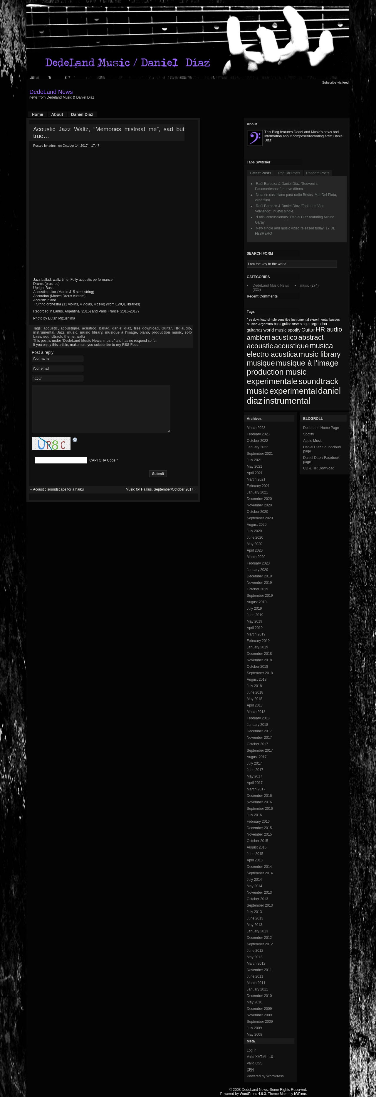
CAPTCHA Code (102, 469)
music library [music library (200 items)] (319, 354)
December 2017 (259, 731)
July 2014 (254, 880)
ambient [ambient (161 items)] (258, 337)
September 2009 (260, 1022)
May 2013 (254, 925)
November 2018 (259, 660)
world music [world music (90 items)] (275, 329)
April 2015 (255, 860)
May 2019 (254, 621)
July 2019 (254, 608)
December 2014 (259, 867)
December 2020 (259, 499)
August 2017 (256, 757)
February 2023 (258, 434)
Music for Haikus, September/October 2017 (159, 498)
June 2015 (255, 854)
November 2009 (259, 1015)
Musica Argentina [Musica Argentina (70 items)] (260, 324)
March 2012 (256, 963)
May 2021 (254, 466)
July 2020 (254, 531)
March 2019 (256, 634)
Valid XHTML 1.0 (260, 1057)
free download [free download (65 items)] (256, 319)
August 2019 (256, 602)
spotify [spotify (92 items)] (294, 329)
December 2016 (259, 796)
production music (167, 332)
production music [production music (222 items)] (276, 372)
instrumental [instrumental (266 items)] (286, 400)
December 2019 (259, 576)
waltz (80, 336)
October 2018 (257, 667)
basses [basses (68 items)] (334, 319)
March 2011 (256, 983)
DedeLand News (51, 92)
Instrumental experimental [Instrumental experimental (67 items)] (309, 319)
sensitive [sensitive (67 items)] (284, 319)
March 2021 (256, 479)
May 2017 (254, 776)
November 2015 (259, 834)
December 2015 (259, 828)
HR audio (182, 328)
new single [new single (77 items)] (301, 324)
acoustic (50, 328)
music (72, 332)
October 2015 (257, 841)
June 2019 (255, 615)
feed (346, 82)
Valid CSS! (255, 1063)
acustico (89, 328)
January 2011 (257, 989)
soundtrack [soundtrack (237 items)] (318, 381)
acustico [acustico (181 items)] (284, 337)
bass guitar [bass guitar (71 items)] (282, 324)
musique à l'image (121, 332)
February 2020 (258, 563)
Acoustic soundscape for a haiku (58, 498)
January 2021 (257, 492)
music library (91, 332)
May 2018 (254, 699)
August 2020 (256, 525)
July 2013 (254, 912)
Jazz (60, 332)
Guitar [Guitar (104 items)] (308, 330)
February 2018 (258, 718)
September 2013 (260, 905)
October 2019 (257, 589)
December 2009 (259, 1009)
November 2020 (259, 505)
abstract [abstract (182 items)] (311, 337)
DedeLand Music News (82, 341)
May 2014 (254, 886)
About (57, 114)
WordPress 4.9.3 (253, 1094)
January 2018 (257, 725)
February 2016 (258, 821)
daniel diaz (121, 328)
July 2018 (254, 686)
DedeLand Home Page (321, 428)
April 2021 (255, 473)
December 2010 (259, 996)
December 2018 (259, 654)
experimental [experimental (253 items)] (293, 390)
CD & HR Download (318, 468)
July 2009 (254, 1028)
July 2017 (254, 763)
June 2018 (255, 692)
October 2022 (257, 441)
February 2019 (258, 641)
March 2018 (256, 712)
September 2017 (260, 750)
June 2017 (255, 770)
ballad (104, 328)
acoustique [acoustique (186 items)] (291, 346)
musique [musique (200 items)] (261, 363)
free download (146, 328)
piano (144, 332)
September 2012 (260, 944)
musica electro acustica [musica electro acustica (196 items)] (290, 350)
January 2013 (257, 931)
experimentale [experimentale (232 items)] (272, 381)
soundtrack (52, 336)
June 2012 (255, 951)
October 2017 (257, 744)
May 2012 (254, 957)
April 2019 (255, 628)
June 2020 (255, 537)
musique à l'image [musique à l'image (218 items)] (307, 363)
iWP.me (300, 1094)
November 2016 (259, 802)
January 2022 (257, 447)
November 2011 (259, 970)
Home (37, 114)
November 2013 (259, 892)
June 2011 (255, 976)
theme (69, 336)
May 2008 (254, 1034)
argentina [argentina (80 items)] (318, 324)
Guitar (167, 328)
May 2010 (254, 1002)
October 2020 (257, 512)
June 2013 (255, 918)
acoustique (70, 328)
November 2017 (259, 738)
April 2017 (255, 783)
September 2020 (260, 518)
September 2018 (260, 673)
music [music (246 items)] (257, 390)
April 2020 (255, 550)
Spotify (308, 434)
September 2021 (260, 454)
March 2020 (256, 557)
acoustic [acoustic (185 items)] (260, 346)
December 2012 (259, 938)
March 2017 (256, 789)
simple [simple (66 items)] (272, 319)
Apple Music (312, 441)
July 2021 (254, 460)
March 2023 (256, 428)
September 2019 (260, 596)
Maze (284, 1094)
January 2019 (257, 647)
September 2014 (260, 873)
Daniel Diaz (82, 114)
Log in (251, 1050)
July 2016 (254, 815)
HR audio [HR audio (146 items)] (329, 329)
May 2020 (254, 544)
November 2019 (259, 583)
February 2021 (258, 486)
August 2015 (256, 847)
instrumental (43, 332)
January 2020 (257, 570)
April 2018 (255, 705)
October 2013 (257, 899)
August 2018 (256, 679)
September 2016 (260, 809)
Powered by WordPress (265, 1076)
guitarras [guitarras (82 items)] (254, 330)
